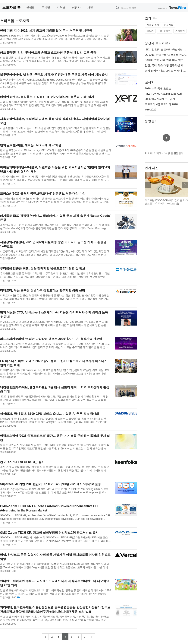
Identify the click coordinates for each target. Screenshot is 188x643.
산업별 (30, 7)
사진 (90, 7)
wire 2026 (150, 109)
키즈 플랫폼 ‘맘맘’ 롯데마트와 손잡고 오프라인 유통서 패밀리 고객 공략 (48, 52)
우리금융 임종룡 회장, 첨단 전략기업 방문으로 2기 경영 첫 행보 (42, 268)
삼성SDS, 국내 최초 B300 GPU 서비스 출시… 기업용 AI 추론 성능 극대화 (49, 413)
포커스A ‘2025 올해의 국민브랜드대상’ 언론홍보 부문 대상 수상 (42, 193)
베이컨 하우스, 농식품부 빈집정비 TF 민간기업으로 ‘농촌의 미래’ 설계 (47, 96)
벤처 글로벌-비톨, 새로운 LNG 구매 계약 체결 (30, 145)
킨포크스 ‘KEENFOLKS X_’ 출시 (22, 462)
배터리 (150, 31)
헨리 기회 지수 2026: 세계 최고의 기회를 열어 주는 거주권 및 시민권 (46, 30)
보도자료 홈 (11, 7)
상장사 (76, 7)
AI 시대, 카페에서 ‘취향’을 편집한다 (164, 153)
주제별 (46, 7)
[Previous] (45, 636)
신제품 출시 (153, 25)
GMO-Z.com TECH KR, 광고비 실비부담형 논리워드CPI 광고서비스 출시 (49, 532)
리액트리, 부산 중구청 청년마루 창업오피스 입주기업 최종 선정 (42, 290)
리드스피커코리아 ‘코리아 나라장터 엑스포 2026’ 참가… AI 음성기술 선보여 (51, 338)
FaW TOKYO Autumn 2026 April (163, 93)
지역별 (61, 7)
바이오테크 (165, 31)
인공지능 (168, 25)
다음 (185, 185)
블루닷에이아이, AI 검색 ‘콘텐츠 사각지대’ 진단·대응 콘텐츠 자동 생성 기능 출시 (54, 74)
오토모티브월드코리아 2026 (161, 104)
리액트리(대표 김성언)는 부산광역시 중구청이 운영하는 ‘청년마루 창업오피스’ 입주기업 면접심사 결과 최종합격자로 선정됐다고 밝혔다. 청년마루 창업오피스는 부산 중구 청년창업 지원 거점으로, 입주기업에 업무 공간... (54, 297)
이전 (148, 185)
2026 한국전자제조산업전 (160, 98)
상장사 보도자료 (156, 43)
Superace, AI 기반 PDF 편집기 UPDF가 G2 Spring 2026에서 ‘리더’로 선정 (50, 484)
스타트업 (180, 31)
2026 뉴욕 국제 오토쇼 (158, 88)
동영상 (149, 121)
